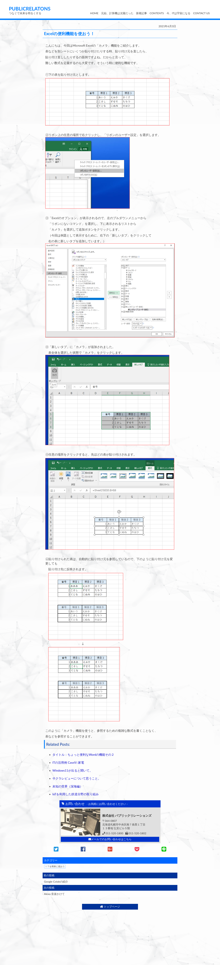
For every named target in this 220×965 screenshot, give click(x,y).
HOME (94, 13)
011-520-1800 (112, 833)
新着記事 (141, 13)
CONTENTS (157, 13)
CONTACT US (201, 13)
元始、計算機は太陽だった (117, 13)
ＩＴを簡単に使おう (55, 866)
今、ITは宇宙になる (179, 13)
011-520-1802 (135, 833)
